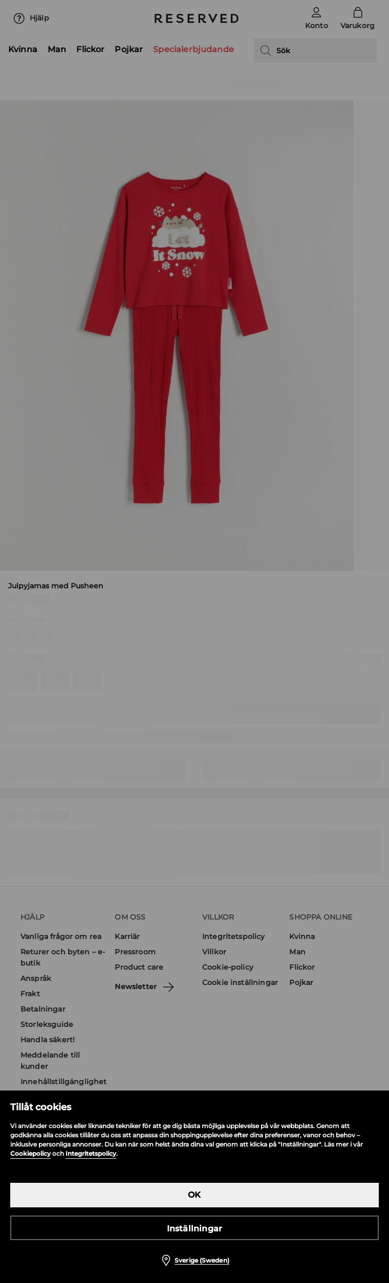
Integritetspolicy (91, 1153)
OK (194, 1195)
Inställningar (195, 1228)
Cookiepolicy (30, 1153)
